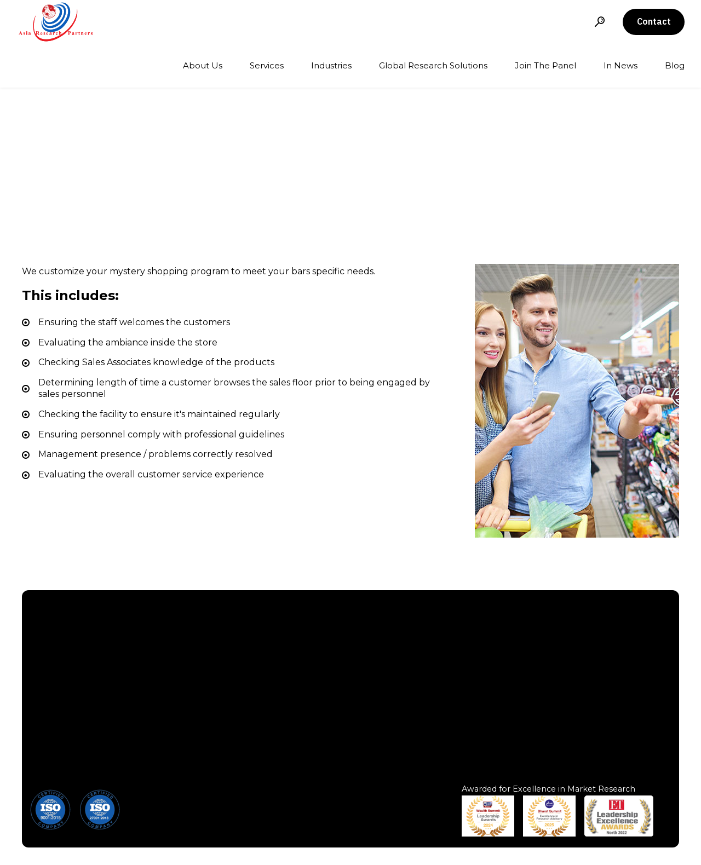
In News (620, 65)
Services (267, 65)
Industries (331, 65)
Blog (675, 65)
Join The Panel (545, 65)
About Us (202, 65)
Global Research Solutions (433, 65)
